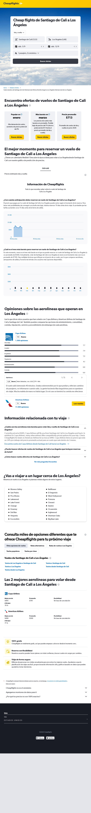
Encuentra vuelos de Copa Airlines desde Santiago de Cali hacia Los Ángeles (37, 444)
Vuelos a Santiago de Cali (55, 563)
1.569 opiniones (21, 340)
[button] (28, 46)
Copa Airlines (20, 333)
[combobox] (19, 32)
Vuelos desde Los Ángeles (15, 570)
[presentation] (30, 105)
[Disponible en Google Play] (40, 741)
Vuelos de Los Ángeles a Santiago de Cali (20, 563)
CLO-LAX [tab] (45, 168)
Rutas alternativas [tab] (37, 546)
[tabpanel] (45, 249)
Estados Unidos (14, 88)
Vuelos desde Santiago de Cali (57, 566)
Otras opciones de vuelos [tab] (16, 546)
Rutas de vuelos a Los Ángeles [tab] (60, 546)
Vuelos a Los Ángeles (13, 566)
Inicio (5, 88)
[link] (16, 137)
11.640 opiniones (22, 407)
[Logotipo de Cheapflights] (11, 3)
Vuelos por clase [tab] (31, 551)
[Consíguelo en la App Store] (50, 741)
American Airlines (22, 400)
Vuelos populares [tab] (13, 551)
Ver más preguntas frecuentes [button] (45, 462)
